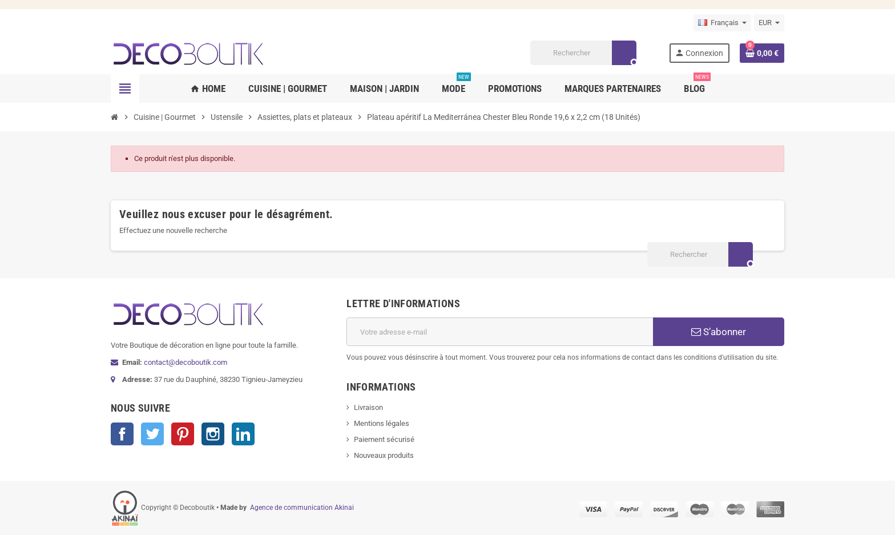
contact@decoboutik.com (185, 362)
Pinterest (182, 434)
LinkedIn (243, 434)
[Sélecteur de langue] (722, 22)
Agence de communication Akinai (302, 508)
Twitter (152, 434)
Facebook (122, 434)
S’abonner (718, 331)
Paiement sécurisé (384, 439)
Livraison (368, 407)
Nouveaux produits (384, 455)
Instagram (212, 434)
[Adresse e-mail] (499, 331)
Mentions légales (381, 423)
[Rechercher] (583, 53)
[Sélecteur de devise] (769, 22)
